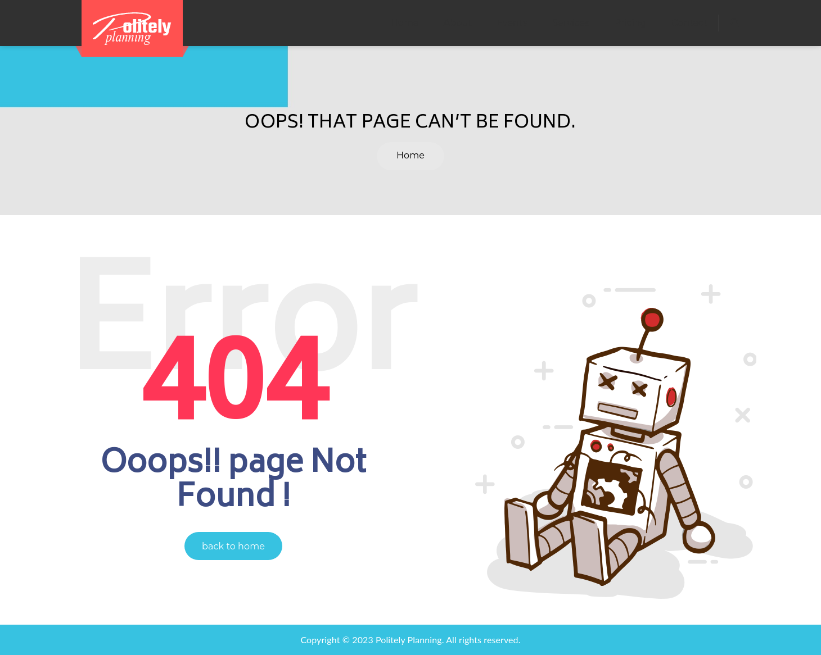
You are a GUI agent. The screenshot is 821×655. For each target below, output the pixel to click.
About (458, 22)
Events (512, 22)
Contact (689, 22)
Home (404, 22)
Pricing (630, 22)
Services (570, 22)
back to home (233, 546)
